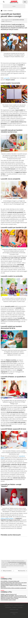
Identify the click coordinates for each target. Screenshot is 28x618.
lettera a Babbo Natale (7, 518)
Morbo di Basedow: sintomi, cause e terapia (11, 584)
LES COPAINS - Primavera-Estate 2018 (10, 581)
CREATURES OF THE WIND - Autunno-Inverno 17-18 (13, 595)
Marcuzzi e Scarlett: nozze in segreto (9, 598)
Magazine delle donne (12, 562)
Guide (5, 10)
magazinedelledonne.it (21, 562)
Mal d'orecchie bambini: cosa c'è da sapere (20, 571)
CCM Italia (20, 607)
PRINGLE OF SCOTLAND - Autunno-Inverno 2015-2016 (14, 597)
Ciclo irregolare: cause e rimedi (8, 599)
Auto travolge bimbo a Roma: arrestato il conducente (13, 588)
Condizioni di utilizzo (18, 605)
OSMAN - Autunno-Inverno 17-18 (8, 594)
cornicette (6, 78)
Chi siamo (7, 605)
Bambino (10, 10)
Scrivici (11, 605)
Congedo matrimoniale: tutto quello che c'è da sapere (14, 582)
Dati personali (8, 607)
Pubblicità (14, 607)
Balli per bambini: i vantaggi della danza (7, 571)
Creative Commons (22, 563)
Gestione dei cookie (14, 609)
